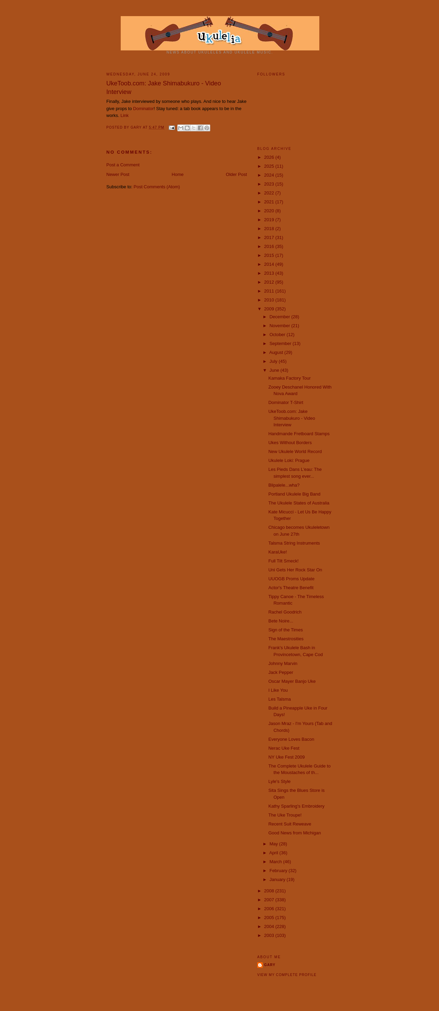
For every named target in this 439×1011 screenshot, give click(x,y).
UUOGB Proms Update (291, 578)
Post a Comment (123, 164)
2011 (269, 291)
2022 (269, 192)
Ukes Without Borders (289, 442)
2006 (269, 908)
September (281, 343)
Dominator (143, 108)
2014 (269, 264)
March (276, 861)
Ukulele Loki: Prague (288, 460)
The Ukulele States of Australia (298, 503)
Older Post (236, 174)
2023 (269, 184)
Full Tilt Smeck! (283, 560)
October (278, 334)
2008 (269, 890)
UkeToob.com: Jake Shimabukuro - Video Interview (163, 87)
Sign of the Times (285, 629)
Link (124, 115)
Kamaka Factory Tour (289, 378)
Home (178, 174)
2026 (269, 157)
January (278, 879)
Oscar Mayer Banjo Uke (292, 681)
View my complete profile (287, 975)
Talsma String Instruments (294, 543)
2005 (269, 917)
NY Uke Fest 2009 (286, 757)
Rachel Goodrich (284, 612)
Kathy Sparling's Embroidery (296, 806)
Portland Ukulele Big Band (294, 494)
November (281, 325)
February (279, 870)
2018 (269, 228)
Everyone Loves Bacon (291, 739)
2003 (269, 935)
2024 (269, 175)
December (281, 316)
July (274, 361)
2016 (269, 246)
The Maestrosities (286, 638)
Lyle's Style (279, 781)
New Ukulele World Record (295, 451)
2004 (269, 926)
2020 (269, 210)
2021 (269, 201)
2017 (269, 237)
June (275, 370)
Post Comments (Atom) (157, 186)
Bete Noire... (280, 620)
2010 (269, 299)
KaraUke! (277, 552)
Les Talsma (279, 699)
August (276, 352)
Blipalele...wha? (283, 485)
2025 (269, 166)
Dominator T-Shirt (285, 402)
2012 (269, 282)
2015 (269, 255)
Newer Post (117, 174)
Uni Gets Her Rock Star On (295, 569)
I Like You (277, 690)
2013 (269, 273)
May (274, 843)
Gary (137, 127)
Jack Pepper (280, 672)
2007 (269, 899)
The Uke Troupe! (284, 815)
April (274, 852)
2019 (269, 219)
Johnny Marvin (282, 663)
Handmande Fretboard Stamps (298, 433)
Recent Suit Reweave (289, 823)
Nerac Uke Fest (283, 748)
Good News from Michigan (294, 832)
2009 (269, 308)
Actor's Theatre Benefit (290, 587)
